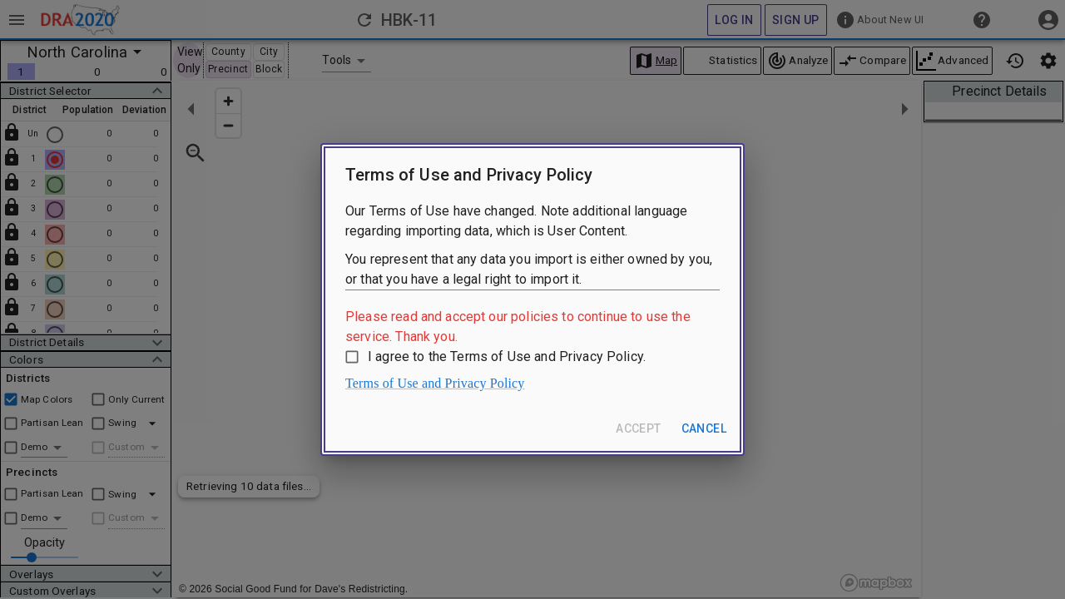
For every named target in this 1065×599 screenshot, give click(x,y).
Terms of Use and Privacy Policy (435, 383)
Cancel (703, 428)
